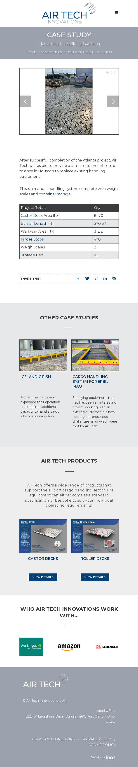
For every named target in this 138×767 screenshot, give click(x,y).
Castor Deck (32, 215)
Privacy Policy (97, 739)
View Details (43, 577)
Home (31, 52)
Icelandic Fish (36, 377)
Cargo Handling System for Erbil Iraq (91, 381)
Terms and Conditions (53, 739)
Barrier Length (34, 223)
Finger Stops (32, 239)
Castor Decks (43, 559)
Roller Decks (95, 559)
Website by (103, 757)
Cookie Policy (102, 745)
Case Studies (51, 52)
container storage (55, 194)
